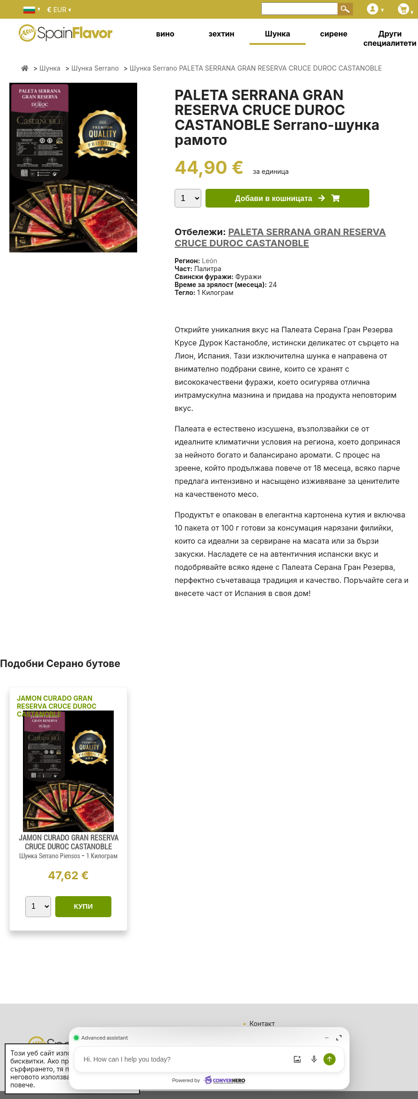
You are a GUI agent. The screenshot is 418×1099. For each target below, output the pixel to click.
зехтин (221, 33)
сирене (333, 33)
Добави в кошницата (287, 198)
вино (165, 33)
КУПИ (83, 906)
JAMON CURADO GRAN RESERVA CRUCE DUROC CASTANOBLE (56, 706)
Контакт (262, 1023)
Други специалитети (390, 38)
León (209, 261)
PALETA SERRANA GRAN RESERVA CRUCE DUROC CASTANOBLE (280, 237)
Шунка (277, 33)
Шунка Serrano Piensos (50, 856)
